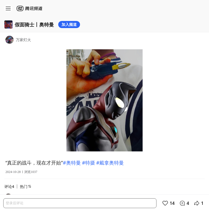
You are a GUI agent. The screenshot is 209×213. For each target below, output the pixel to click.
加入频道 (69, 24)
